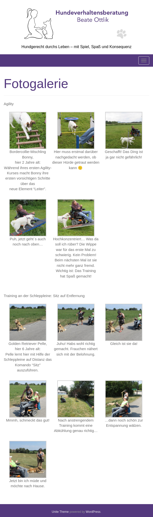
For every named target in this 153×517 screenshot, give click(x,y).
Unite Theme (60, 512)
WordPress (93, 512)
